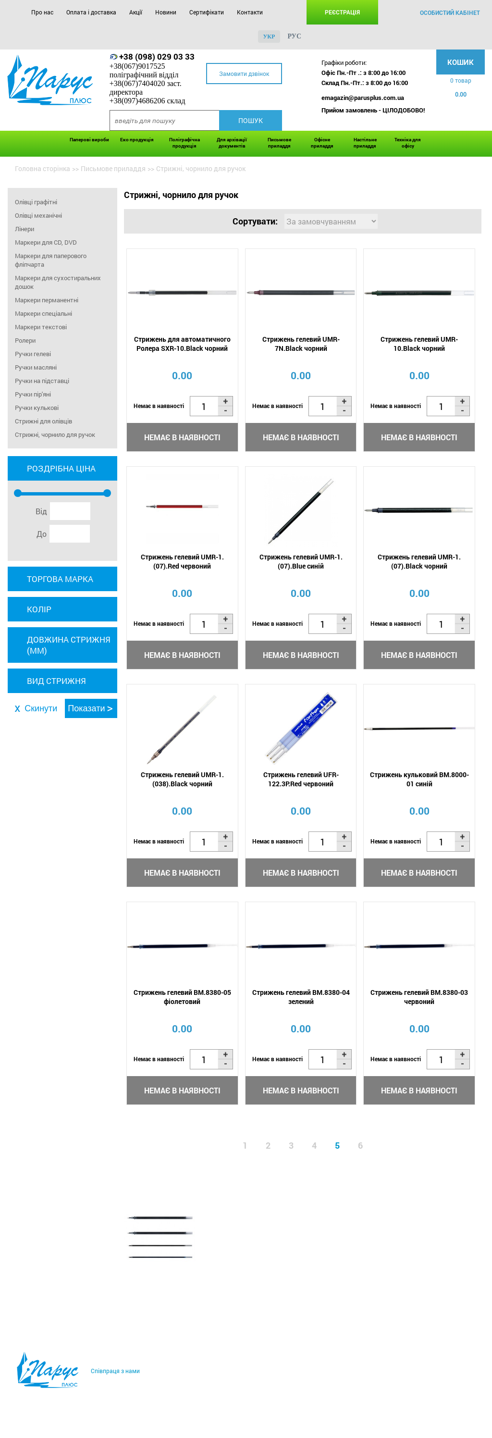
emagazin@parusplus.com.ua (362, 97)
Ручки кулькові (37, 407)
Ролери (25, 340)
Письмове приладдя (279, 142)
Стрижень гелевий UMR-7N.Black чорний (301, 344)
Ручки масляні (36, 367)
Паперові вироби (89, 139)
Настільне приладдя (365, 142)
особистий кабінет (450, 12)
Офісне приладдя (322, 142)
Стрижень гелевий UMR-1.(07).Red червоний (182, 561)
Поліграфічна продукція (184, 142)
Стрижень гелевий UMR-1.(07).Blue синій (301, 561)
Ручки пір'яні (33, 394)
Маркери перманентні (46, 300)
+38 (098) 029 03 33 (157, 56)
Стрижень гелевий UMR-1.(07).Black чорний (419, 561)
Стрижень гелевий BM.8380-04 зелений (301, 997)
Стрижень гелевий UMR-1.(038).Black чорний (182, 779)
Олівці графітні (36, 202)
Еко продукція (137, 139)
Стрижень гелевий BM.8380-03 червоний (419, 997)
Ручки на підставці (42, 380)
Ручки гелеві (33, 353)
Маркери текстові (41, 326)
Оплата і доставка (91, 12)
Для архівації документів (232, 142)
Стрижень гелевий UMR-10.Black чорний (419, 344)
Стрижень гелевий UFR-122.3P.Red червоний (301, 779)
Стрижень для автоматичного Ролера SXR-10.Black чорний (182, 344)
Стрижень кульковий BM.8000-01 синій (419, 779)
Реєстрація (342, 12)
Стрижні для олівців (43, 421)
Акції (135, 12)
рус (294, 36)
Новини (165, 12)
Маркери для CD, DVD (46, 242)
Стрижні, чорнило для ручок (55, 434)
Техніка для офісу (407, 142)
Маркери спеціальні (43, 313)
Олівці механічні (38, 215)
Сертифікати (206, 12)
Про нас (42, 12)
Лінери (24, 228)
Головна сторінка (42, 168)
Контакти (250, 12)
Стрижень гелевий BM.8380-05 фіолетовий (182, 997)
